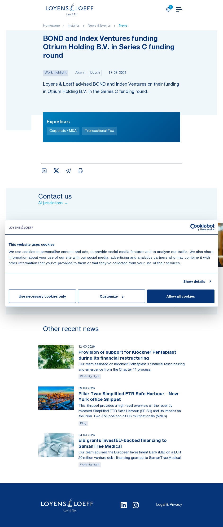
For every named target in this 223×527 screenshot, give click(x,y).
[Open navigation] (179, 9)
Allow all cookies (180, 296)
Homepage (51, 26)
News (123, 26)
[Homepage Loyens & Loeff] (69, 9)
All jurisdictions (53, 203)
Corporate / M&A (63, 131)
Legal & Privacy (169, 505)
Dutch (95, 73)
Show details (194, 281)
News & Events (99, 26)
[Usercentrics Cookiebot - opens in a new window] (193, 227)
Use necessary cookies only (42, 296)
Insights (74, 26)
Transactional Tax (99, 131)
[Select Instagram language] (136, 505)
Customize (111, 296)
